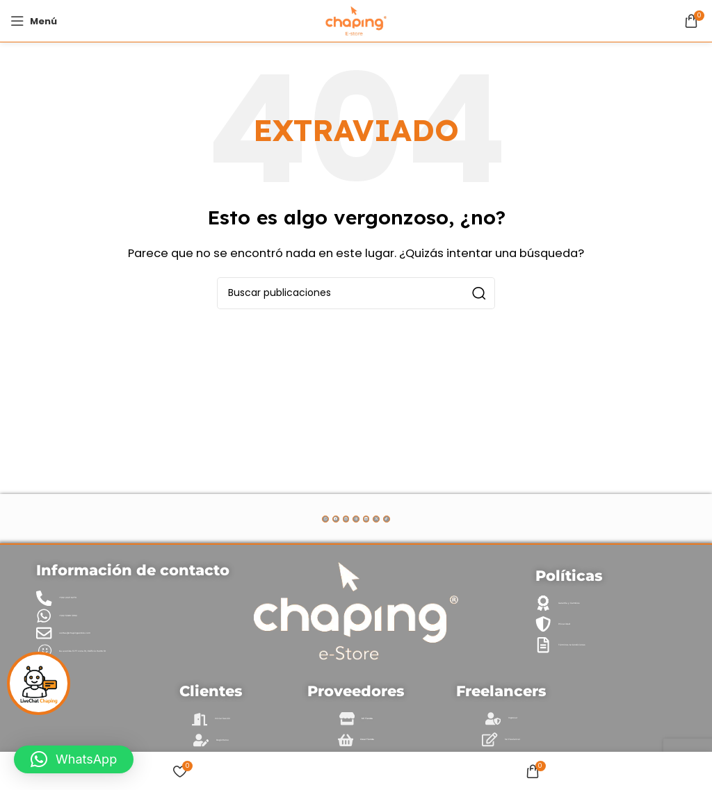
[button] (74, 759)
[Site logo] (355, 20)
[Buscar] (356, 293)
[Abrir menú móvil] (33, 21)
